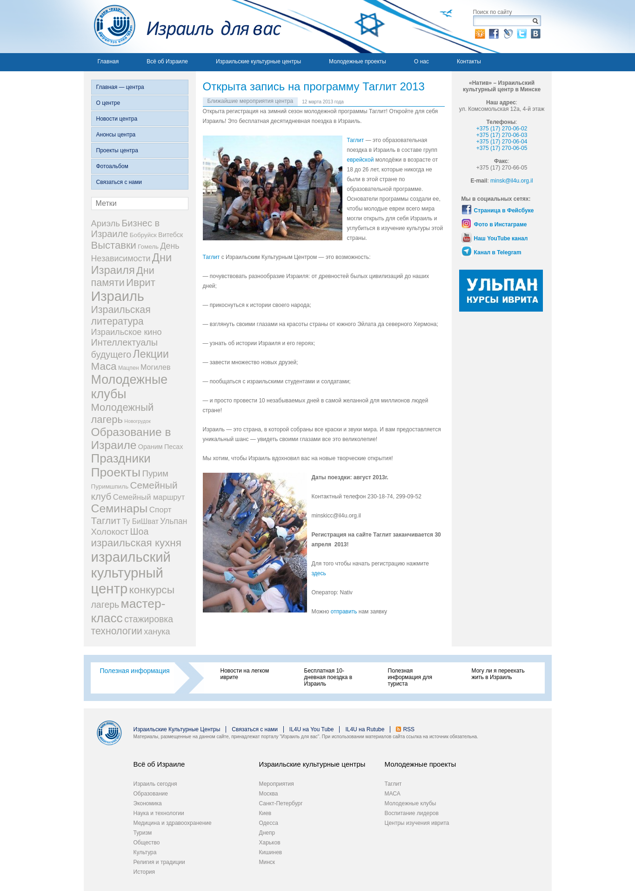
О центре (108, 103)
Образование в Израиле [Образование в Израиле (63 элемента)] (131, 438)
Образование (151, 793)
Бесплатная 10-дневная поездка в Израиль (328, 677)
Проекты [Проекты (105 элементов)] (116, 472)
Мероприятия (276, 784)
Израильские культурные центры (258, 61)
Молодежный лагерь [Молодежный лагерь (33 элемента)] (122, 413)
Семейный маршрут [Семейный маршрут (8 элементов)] (149, 497)
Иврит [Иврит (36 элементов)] (140, 282)
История (144, 872)
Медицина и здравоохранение (173, 823)
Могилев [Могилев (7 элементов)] (155, 367)
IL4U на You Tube (311, 729)
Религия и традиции (159, 862)
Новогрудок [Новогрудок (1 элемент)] (137, 421)
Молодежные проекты (357, 61)
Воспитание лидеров (412, 813)
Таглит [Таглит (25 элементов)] (106, 520)
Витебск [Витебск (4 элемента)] (170, 234)
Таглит (356, 140)
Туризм (143, 833)
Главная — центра (120, 87)
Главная (108, 61)
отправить (345, 611)
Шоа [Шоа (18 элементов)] (139, 531)
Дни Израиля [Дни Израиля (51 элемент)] (131, 264)
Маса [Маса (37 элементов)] (104, 366)
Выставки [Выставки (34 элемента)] (113, 245)
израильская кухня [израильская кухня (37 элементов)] (136, 543)
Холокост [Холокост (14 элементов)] (110, 532)
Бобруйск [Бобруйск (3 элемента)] (143, 234)
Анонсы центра (116, 134)
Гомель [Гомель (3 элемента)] (148, 246)
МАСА (393, 793)
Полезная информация (135, 670)
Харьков (270, 842)
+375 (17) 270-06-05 (502, 148)
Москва (268, 793)
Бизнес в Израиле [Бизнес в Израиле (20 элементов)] (125, 228)
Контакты (469, 61)
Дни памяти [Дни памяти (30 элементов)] (122, 276)
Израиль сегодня (155, 784)
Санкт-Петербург (281, 803)
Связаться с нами (119, 182)
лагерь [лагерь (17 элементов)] (105, 604)
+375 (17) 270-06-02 (502, 128)
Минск (267, 862)
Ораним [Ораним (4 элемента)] (150, 446)
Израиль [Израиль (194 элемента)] (117, 296)
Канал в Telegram (497, 252)
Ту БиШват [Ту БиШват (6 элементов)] (140, 521)
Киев (265, 813)
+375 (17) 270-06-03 (502, 135)
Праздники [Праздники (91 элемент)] (121, 458)
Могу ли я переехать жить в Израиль (498, 673)
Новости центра (117, 119)
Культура (145, 852)
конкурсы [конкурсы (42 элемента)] (152, 590)
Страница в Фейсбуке (504, 210)
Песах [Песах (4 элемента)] (173, 446)
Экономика (148, 803)
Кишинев (270, 852)
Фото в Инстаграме (500, 224)
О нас (421, 61)
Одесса (268, 823)
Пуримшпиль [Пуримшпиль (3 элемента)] (110, 486)
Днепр (267, 833)
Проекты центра (117, 150)
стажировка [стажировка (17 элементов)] (148, 619)
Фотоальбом (112, 166)
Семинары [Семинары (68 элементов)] (119, 508)
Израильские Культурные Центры (177, 729)
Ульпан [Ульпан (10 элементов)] (173, 521)
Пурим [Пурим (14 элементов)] (155, 473)
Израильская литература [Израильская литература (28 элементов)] (121, 315)
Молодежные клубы (410, 803)
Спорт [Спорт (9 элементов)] (160, 509)
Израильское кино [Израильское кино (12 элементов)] (126, 332)
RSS (408, 729)
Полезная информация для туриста (410, 677)
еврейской (360, 159)
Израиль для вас (182, 26)
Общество (147, 842)
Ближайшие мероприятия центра (250, 101)
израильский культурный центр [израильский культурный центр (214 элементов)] (131, 572)
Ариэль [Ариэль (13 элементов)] (105, 223)
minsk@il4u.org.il (511, 180)
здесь (319, 573)
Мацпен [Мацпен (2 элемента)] (128, 368)
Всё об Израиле (167, 61)
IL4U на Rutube (364, 729)
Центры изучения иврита (417, 823)
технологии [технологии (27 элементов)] (116, 631)
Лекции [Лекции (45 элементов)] (151, 354)
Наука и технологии (159, 813)
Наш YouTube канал (501, 238)
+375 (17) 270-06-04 (502, 141)
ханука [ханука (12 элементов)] (157, 631)
